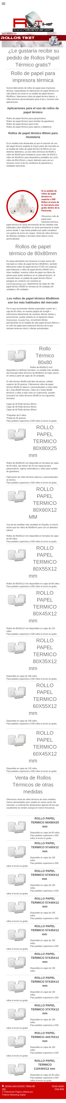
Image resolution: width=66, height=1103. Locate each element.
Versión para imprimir (13, 1086)
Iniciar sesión (58, 1086)
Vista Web (59, 1089)
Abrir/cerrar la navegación (33, 3)
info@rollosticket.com (16, 284)
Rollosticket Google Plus (17, 320)
